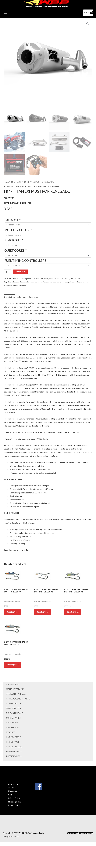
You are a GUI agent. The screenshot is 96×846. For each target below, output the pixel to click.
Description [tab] (9, 298)
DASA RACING (12, 726)
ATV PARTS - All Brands (16, 697)
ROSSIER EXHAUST (14, 755)
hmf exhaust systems (16, 283)
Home (6, 183)
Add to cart (20, 273)
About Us (12, 791)
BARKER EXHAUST (14, 707)
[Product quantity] (7, 273)
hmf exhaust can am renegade (52, 283)
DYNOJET (10, 736)
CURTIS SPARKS (13, 721)
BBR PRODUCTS (13, 712)
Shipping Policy (14, 805)
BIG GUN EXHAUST (14, 716)
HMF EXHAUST (12, 745)
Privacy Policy (14, 802)
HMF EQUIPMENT (14, 740)
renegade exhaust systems (74, 283)
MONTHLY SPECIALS (15, 692)
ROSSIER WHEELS (14, 760)
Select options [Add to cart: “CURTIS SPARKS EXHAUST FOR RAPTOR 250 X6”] (74, 614)
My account (13, 795)
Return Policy (14, 809)
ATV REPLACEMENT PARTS (18, 702)
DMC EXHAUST (13, 731)
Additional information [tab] (27, 298)
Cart (10, 798)
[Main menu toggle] (5, 14)
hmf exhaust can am (32, 283)
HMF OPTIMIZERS (14, 750)
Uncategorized (12, 688)
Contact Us (13, 788)
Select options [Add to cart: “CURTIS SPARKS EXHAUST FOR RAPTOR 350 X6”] (43, 614)
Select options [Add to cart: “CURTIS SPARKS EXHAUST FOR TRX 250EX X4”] (13, 614)
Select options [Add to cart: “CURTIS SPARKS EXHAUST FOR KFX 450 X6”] (13, 668)
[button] (87, 24)
